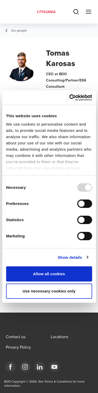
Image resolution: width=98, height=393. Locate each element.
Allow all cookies (49, 274)
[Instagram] (25, 367)
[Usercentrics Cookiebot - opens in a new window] (70, 97)
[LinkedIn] (39, 367)
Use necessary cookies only (49, 291)
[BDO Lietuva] (54, 367)
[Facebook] (10, 367)
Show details (70, 257)
